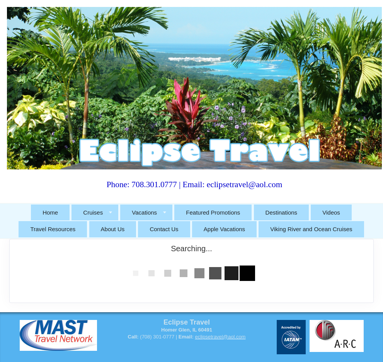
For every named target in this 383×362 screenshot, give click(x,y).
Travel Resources (52, 229)
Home (50, 212)
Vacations (144, 212)
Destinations (282, 212)
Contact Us (164, 229)
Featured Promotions (213, 212)
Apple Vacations (224, 229)
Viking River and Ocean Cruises (311, 229)
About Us (113, 229)
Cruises (93, 212)
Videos (331, 212)
